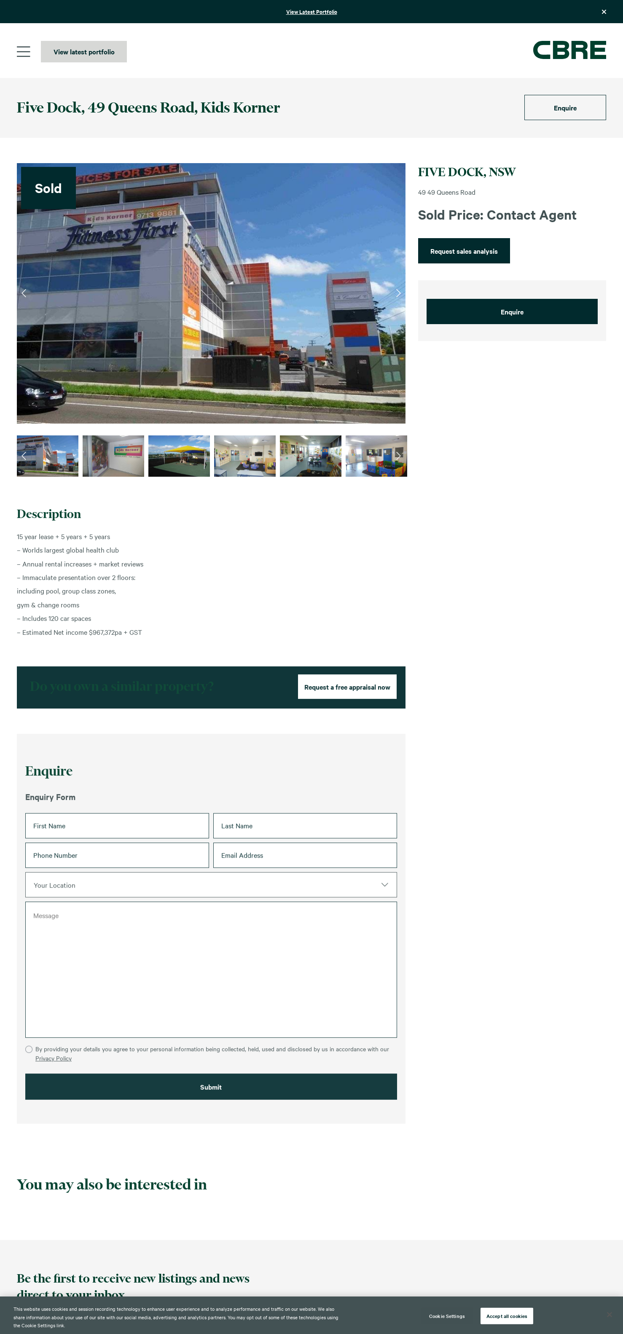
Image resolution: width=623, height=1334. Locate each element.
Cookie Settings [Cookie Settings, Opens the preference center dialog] (447, 1315)
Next (398, 293)
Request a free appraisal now (347, 715)
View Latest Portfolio (311, 12)
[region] (311, 1315)
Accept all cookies (506, 1315)
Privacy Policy (53, 1102)
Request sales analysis (464, 250)
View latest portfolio (84, 51)
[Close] (609, 1314)
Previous (24, 293)
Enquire (565, 107)
